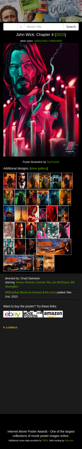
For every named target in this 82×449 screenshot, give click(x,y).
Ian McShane (60, 282)
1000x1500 (40, 41)
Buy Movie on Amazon (28, 292)
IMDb (8, 292)
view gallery (39, 168)
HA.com (50, 292)
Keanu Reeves (25, 282)
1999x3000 (55, 41)
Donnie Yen (43, 282)
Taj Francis (53, 162)
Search (71, 27)
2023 (60, 34)
